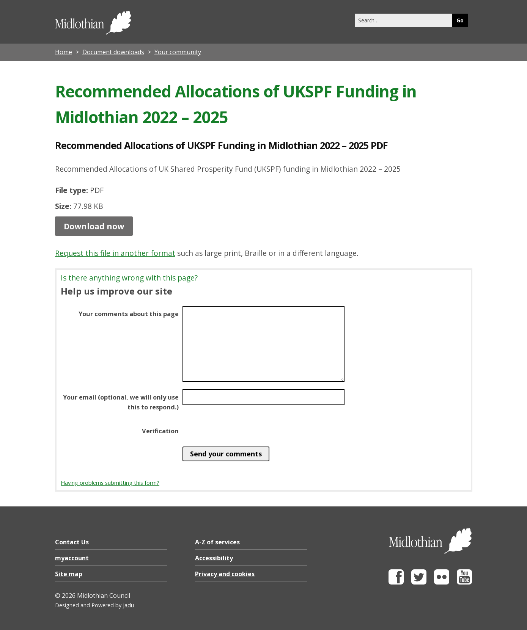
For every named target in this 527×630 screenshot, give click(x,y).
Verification (160, 431)
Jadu (128, 605)
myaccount (72, 558)
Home (63, 52)
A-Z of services (217, 542)
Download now (94, 225)
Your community (177, 52)
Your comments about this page (129, 314)
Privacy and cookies (225, 574)
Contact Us (72, 542)
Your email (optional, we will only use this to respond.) (121, 402)
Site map (68, 574)
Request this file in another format (115, 253)
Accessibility (214, 558)
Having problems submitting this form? (110, 482)
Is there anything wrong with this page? (129, 278)
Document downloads (113, 52)
